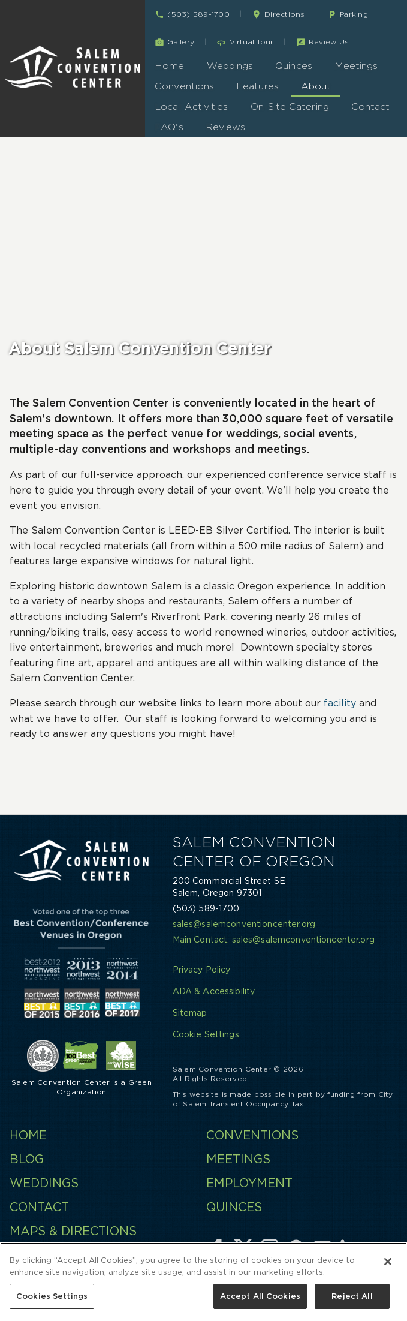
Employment (249, 1183)
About (316, 86)
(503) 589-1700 (206, 908)
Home (169, 66)
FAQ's (169, 127)
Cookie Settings (206, 1034)
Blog (27, 1159)
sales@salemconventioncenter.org (244, 924)
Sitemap (190, 1013)
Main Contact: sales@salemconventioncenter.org (274, 939)
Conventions (184, 86)
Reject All (351, 1297)
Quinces (293, 66)
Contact (370, 106)
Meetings (356, 66)
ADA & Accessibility (214, 991)
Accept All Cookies (260, 1297)
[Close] (388, 1263)
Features (257, 86)
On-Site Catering (290, 106)
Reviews (226, 127)
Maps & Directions (73, 1231)
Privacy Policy (202, 969)
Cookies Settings (52, 1297)
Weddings (230, 66)
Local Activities (191, 106)
